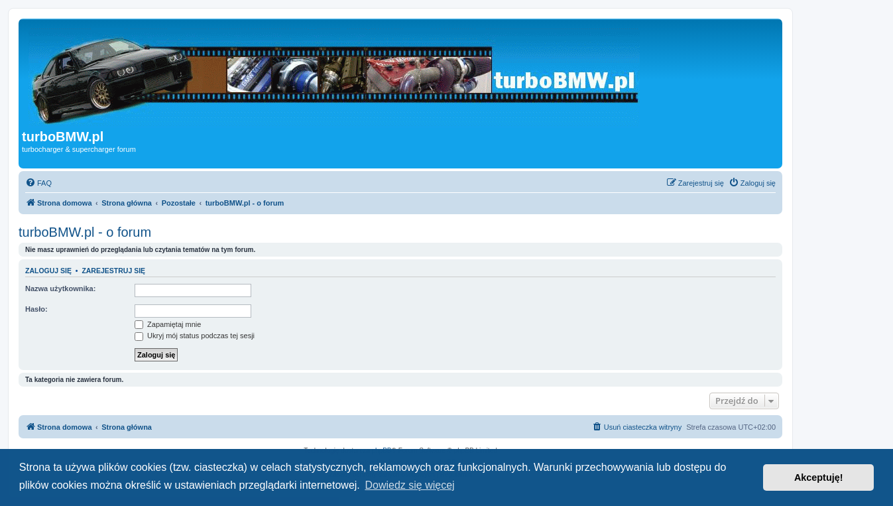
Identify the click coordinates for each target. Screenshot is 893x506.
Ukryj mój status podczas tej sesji (195, 336)
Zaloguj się (48, 271)
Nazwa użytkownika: (60, 288)
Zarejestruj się (113, 271)
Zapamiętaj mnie (168, 324)
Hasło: (36, 309)
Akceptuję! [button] (818, 477)
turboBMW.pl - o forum (85, 232)
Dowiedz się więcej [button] (409, 485)
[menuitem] (38, 183)
